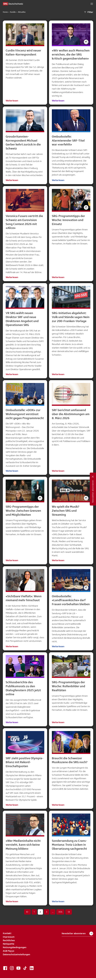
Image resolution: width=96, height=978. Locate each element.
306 (60, 911)
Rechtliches (9, 940)
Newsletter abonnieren (77, 933)
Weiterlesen (12, 100)
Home (5, 12)
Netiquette (8, 943)
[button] (91, 3)
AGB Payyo (8, 951)
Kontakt (7, 933)
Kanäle (13, 12)
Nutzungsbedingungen (14, 947)
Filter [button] (88, 12)
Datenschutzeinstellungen (16, 954)
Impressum (9, 936)
